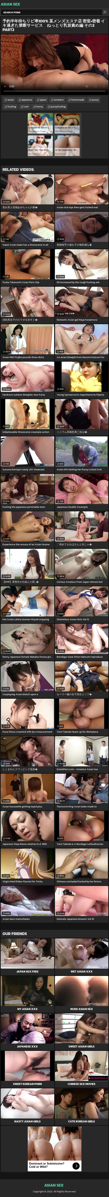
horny (39, 106)
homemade (77, 100)
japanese (27, 100)
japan (43, 100)
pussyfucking (58, 106)
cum (26, 106)
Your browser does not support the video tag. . (54, 64)
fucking (12, 106)
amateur (59, 100)
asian (11, 100)
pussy (95, 100)
